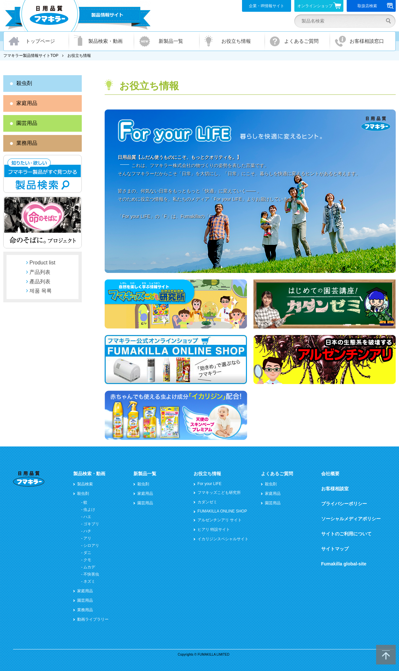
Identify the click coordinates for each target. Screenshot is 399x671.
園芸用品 (26, 123)
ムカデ (89, 567)
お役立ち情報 (236, 41)
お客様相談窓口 (367, 41)
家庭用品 (26, 103)
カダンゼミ (207, 502)
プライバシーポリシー (344, 503)
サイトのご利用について (346, 533)
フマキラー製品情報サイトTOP (30, 55)
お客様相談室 (335, 488)
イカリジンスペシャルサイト (223, 539)
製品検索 (85, 484)
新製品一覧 (171, 41)
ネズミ (89, 581)
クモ (87, 560)
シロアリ (91, 545)
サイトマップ (335, 548)
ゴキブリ (91, 524)
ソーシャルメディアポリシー (351, 518)
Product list (42, 262)
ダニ (87, 552)
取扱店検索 (375, 6)
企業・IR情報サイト (266, 6)
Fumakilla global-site (343, 563)
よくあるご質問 (301, 41)
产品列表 (39, 272)
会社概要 (330, 473)
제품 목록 (40, 291)
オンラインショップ (319, 5)
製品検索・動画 (105, 41)
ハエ (87, 516)
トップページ (40, 41)
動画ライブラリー (93, 619)
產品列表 (39, 281)
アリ (87, 538)
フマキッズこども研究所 (219, 492)
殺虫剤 (24, 83)
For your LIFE (209, 483)
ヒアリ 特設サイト (214, 529)
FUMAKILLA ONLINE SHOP (222, 511)
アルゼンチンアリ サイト (220, 520)
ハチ (87, 531)
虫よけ (89, 509)
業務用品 (26, 143)
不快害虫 (91, 574)
